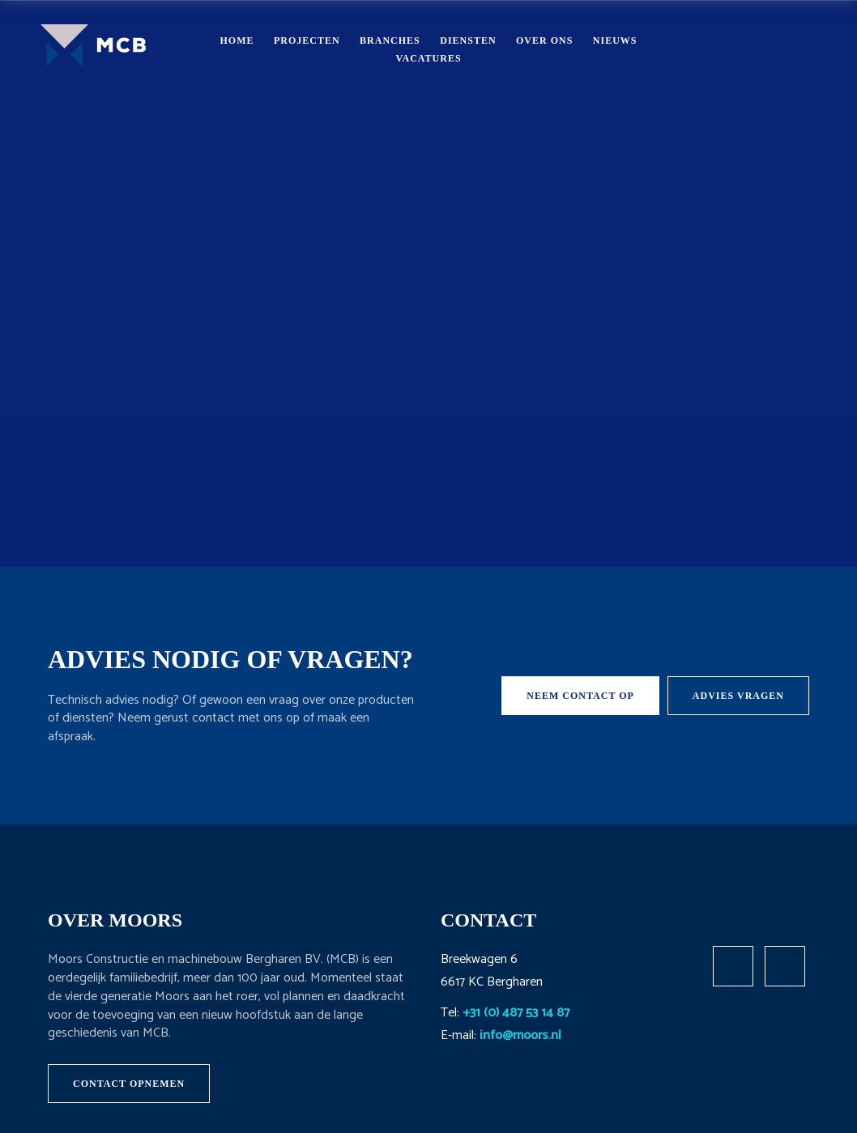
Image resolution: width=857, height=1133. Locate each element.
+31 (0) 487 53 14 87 (516, 1013)
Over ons (544, 40)
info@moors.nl (520, 1035)
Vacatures (428, 58)
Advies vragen (738, 695)
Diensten (468, 40)
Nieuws (615, 40)
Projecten (307, 40)
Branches (390, 40)
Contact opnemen (129, 1083)
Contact (752, 48)
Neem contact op (580, 695)
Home (237, 40)
